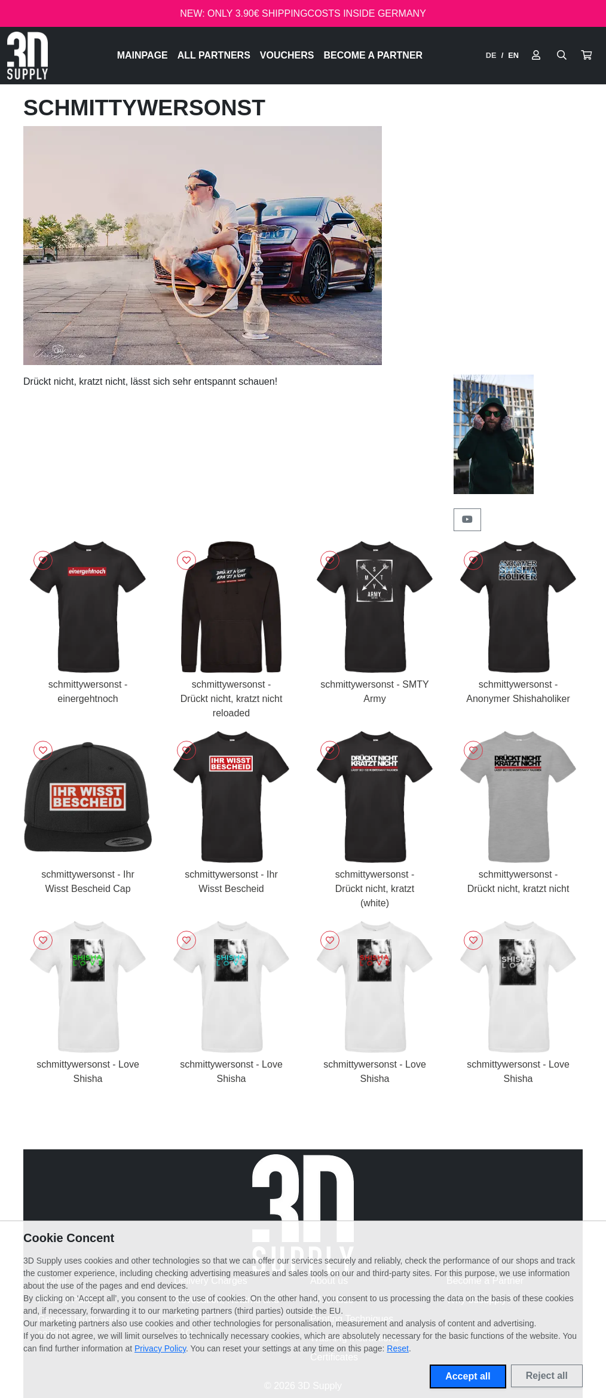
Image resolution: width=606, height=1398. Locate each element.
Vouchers (287, 55)
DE (491, 55)
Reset (398, 1348)
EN (513, 55)
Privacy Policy (160, 1348)
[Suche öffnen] (562, 55)
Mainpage (142, 55)
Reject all (547, 1376)
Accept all (468, 1376)
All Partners (213, 55)
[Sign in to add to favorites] (43, 560)
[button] (586, 55)
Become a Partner (373, 55)
